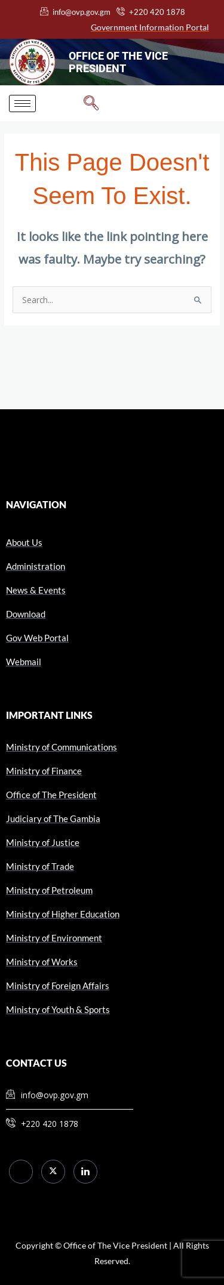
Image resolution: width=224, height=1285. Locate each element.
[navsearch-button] (91, 103)
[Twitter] (53, 1172)
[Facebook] (21, 1172)
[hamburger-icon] (22, 103)
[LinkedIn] (85, 1172)
